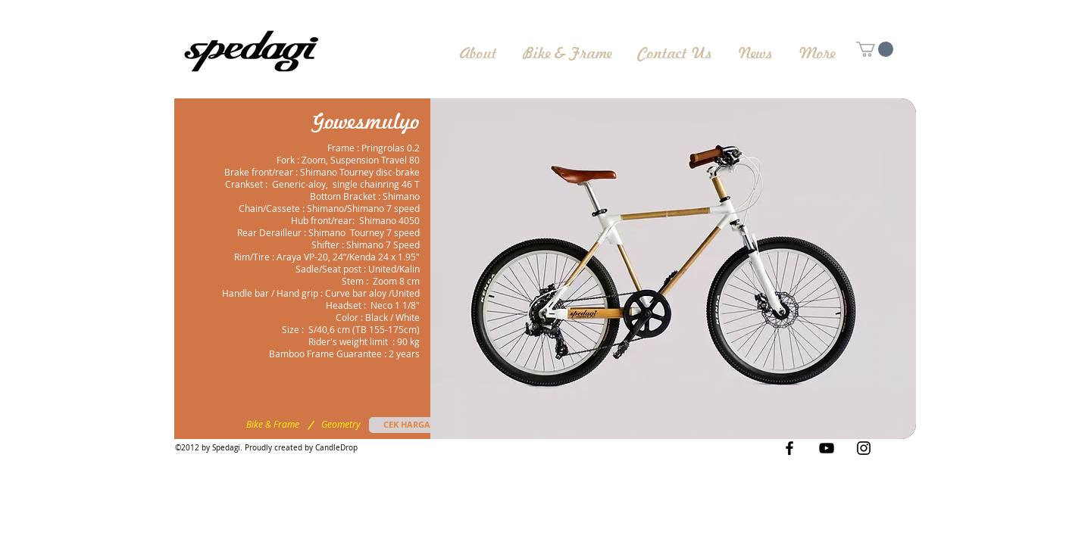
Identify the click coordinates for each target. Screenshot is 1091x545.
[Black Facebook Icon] (789, 448)
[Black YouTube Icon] (826, 448)
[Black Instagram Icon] (864, 448)
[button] (673, 268)
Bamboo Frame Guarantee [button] (325, 353)
